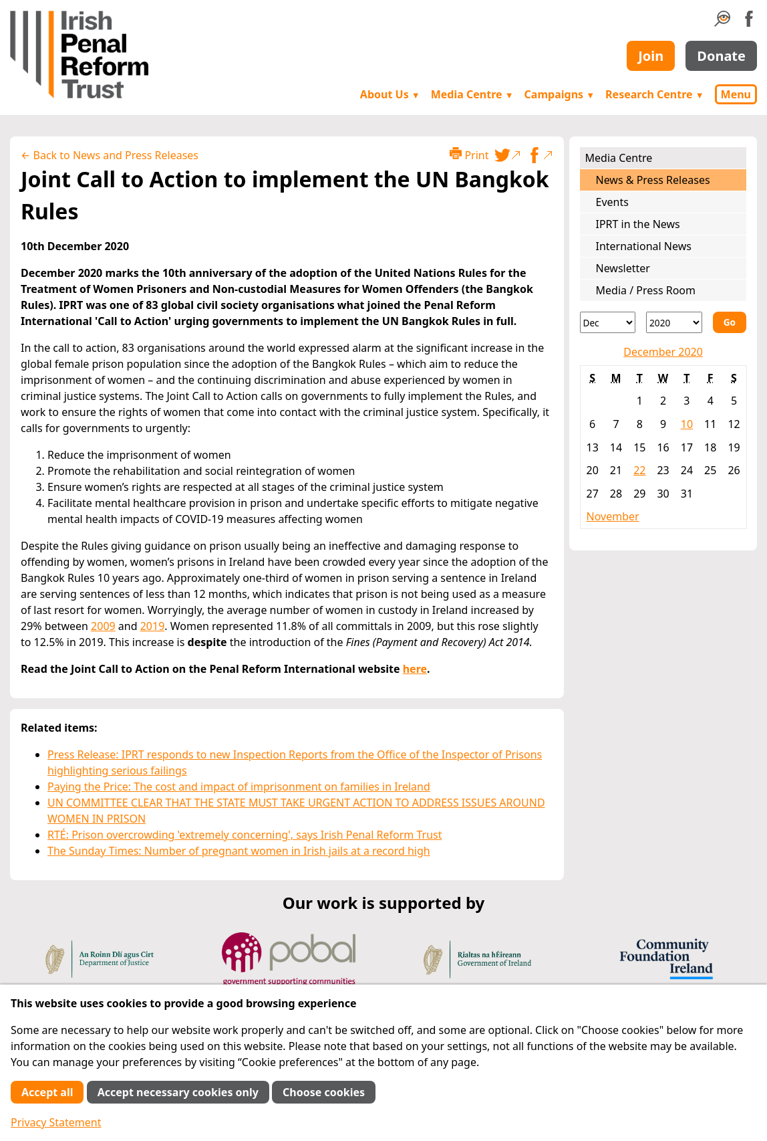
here (415, 668)
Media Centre (472, 94)
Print (469, 155)
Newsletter (623, 268)
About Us (390, 94)
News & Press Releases (653, 180)
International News (644, 246)
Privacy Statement (56, 1122)
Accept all (47, 1092)
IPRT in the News (638, 224)
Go (730, 322)
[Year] (674, 322)
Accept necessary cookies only (178, 1092)
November (613, 516)
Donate (721, 56)
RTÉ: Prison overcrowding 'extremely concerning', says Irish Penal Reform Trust (244, 834)
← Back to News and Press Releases (109, 155)
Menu (736, 94)
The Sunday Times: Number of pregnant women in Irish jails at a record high (238, 850)
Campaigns (559, 94)
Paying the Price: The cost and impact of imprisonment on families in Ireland (238, 786)
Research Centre (654, 94)
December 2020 (663, 351)
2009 (103, 626)
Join (650, 56)
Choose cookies (324, 1092)
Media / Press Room (646, 290)
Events (612, 202)
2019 (152, 626)
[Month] (608, 322)
